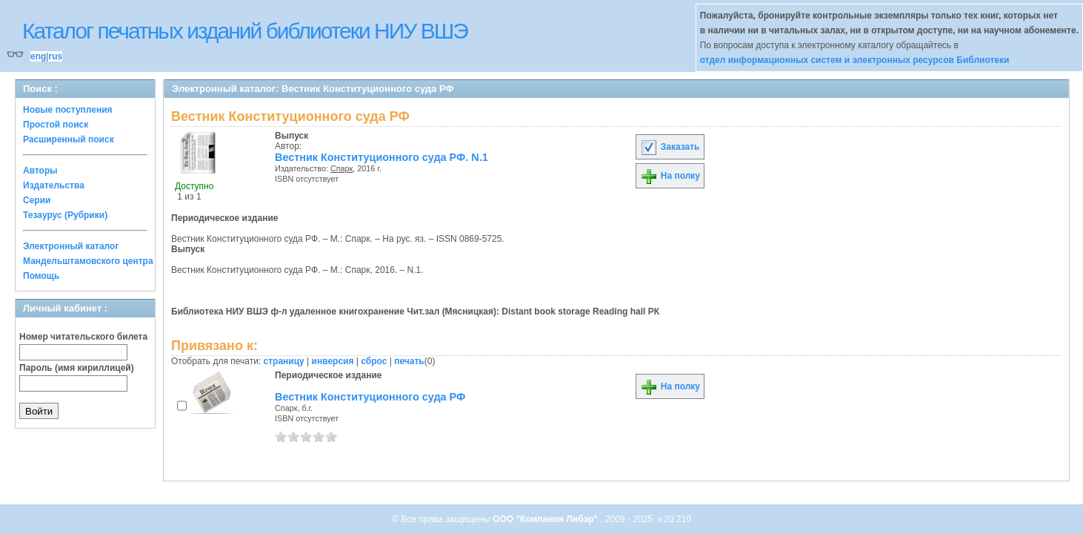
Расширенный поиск (68, 139)
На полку (670, 176)
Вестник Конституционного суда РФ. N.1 (381, 157)
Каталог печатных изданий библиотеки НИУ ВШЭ (244, 31)
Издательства (53, 185)
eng (38, 56)
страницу (284, 361)
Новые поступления (68, 110)
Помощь (41, 276)
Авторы (40, 170)
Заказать (669, 147)
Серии (36, 200)
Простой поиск (55, 124)
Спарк (341, 168)
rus (55, 56)
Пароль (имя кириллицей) (76, 368)
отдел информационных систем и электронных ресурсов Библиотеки (855, 60)
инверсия (333, 361)
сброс (374, 361)
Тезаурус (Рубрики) (65, 215)
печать (409, 361)
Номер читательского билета (83, 337)
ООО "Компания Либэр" (546, 519)
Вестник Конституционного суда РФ (370, 397)
